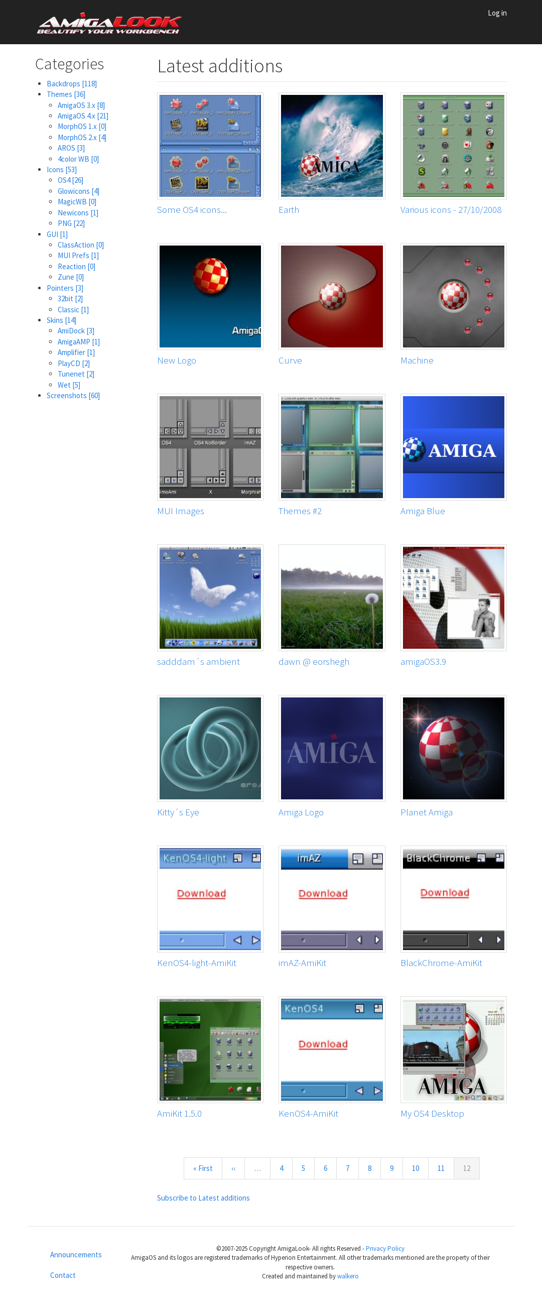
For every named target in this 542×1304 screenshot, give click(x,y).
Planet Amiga (426, 812)
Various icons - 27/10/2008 (450, 209)
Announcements (76, 1254)
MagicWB (77, 201)
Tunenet (76, 374)
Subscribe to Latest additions (203, 1198)
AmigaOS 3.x (81, 105)
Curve (290, 360)
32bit (70, 298)
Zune (71, 277)
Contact (63, 1275)
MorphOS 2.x (82, 137)
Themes (66, 94)
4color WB (78, 159)
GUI (57, 234)
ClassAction (81, 245)
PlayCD (74, 363)
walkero (348, 1276)
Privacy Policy (385, 1248)
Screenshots (73, 395)
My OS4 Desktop (432, 1113)
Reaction (76, 266)
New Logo (176, 360)
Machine (417, 360)
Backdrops (72, 83)
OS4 (70, 180)
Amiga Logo (301, 812)
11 (445, 1168)
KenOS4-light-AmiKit (196, 963)
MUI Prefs (78, 255)
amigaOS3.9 (423, 661)
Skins (61, 320)
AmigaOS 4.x (83, 116)
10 (420, 1168)
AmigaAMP (79, 341)
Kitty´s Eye (178, 812)
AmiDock (76, 330)
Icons (62, 169)
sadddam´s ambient (198, 661)
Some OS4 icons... (192, 209)
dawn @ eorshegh (314, 661)
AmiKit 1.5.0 (179, 1113)
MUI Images (180, 511)
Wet (69, 385)
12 (471, 1171)
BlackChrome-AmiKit (441, 963)
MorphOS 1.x (82, 126)
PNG (71, 223)
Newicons (78, 212)
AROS (71, 148)
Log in (497, 13)
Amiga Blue (422, 511)
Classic (73, 309)
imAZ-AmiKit (302, 963)
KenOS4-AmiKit (308, 1113)
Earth (289, 209)
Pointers (65, 288)
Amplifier (76, 352)
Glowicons (78, 191)
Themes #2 (300, 511)
